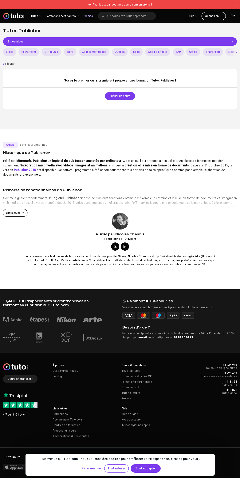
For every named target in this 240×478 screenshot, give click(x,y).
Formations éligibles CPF (137, 376)
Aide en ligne (130, 414)
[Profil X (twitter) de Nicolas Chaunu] (115, 246)
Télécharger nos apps (136, 425)
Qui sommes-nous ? (65, 370)
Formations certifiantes (137, 381)
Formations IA (130, 387)
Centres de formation (66, 425)
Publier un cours (120, 96)
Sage (136, 51)
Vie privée (59, 457)
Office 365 (51, 51)
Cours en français (21, 378)
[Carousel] (120, 52)
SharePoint (213, 51)
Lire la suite (15, 212)
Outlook (120, 51)
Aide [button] (124, 408)
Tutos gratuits (131, 392)
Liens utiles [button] (60, 408)
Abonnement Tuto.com (67, 419)
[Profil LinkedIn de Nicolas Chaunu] (125, 246)
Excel (9, 51)
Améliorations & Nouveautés (71, 436)
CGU (73, 457)
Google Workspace (94, 51)
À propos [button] (58, 365)
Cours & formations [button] (134, 365)
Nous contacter (132, 419)
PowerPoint (29, 51)
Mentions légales (37, 457)
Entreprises (60, 414)
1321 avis (19, 414)
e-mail (142, 337)
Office (193, 51)
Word (70, 51)
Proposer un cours (65, 430)
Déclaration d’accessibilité (97, 457)
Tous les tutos (131, 370)
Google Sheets (157, 51)
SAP (178, 51)
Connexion (213, 16)
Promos (88, 16)
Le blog (57, 376)
